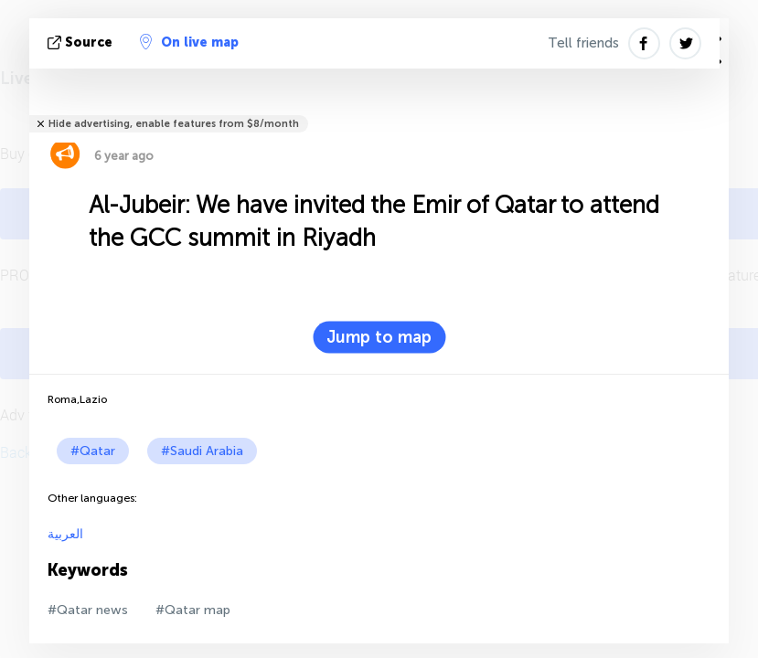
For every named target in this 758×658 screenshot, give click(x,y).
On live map (189, 42)
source (81, 42)
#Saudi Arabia (202, 451)
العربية (65, 534)
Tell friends (583, 43)
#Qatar (92, 451)
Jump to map (379, 337)
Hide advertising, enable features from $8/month (173, 124)
